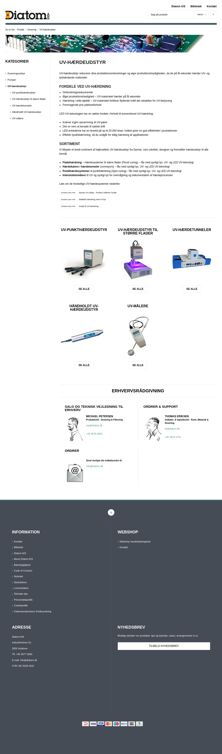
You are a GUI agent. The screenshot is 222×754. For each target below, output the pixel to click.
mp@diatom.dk (94, 425)
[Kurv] (213, 14)
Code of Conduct (23, 570)
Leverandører (21, 588)
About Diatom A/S (23, 559)
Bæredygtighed (22, 565)
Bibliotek (196, 6)
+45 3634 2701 (173, 437)
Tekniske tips (21, 593)
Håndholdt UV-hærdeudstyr (84, 307)
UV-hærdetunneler (191, 230)
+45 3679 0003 (94, 433)
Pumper (12, 79)
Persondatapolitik (23, 599)
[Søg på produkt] (166, 14)
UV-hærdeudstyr (17, 86)
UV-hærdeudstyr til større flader (138, 231)
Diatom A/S (178, 6)
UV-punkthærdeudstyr (84, 230)
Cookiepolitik (21, 605)
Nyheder (18, 576)
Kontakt (212, 6)
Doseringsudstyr (16, 73)
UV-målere (138, 306)
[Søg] (188, 14)
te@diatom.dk (172, 428)
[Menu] (202, 14)
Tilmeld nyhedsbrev (164, 646)
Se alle (84, 288)
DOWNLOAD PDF (68, 193)
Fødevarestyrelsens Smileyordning (32, 611)
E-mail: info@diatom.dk (24, 660)
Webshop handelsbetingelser (135, 541)
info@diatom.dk (94, 466)
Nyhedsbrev (20, 582)
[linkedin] (111, 512)
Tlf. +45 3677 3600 (22, 654)
